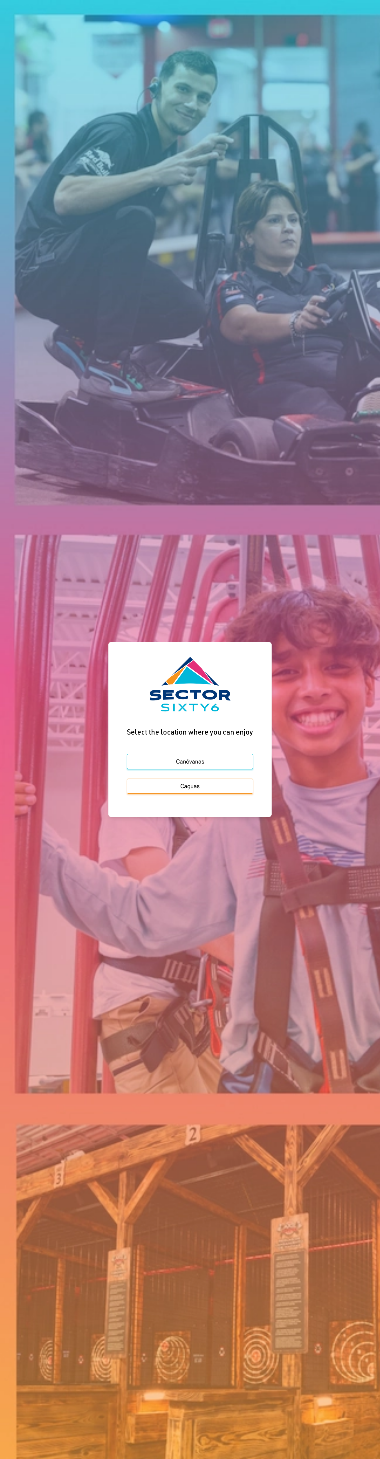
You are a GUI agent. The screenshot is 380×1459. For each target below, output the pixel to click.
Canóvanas (190, 761)
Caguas (190, 786)
